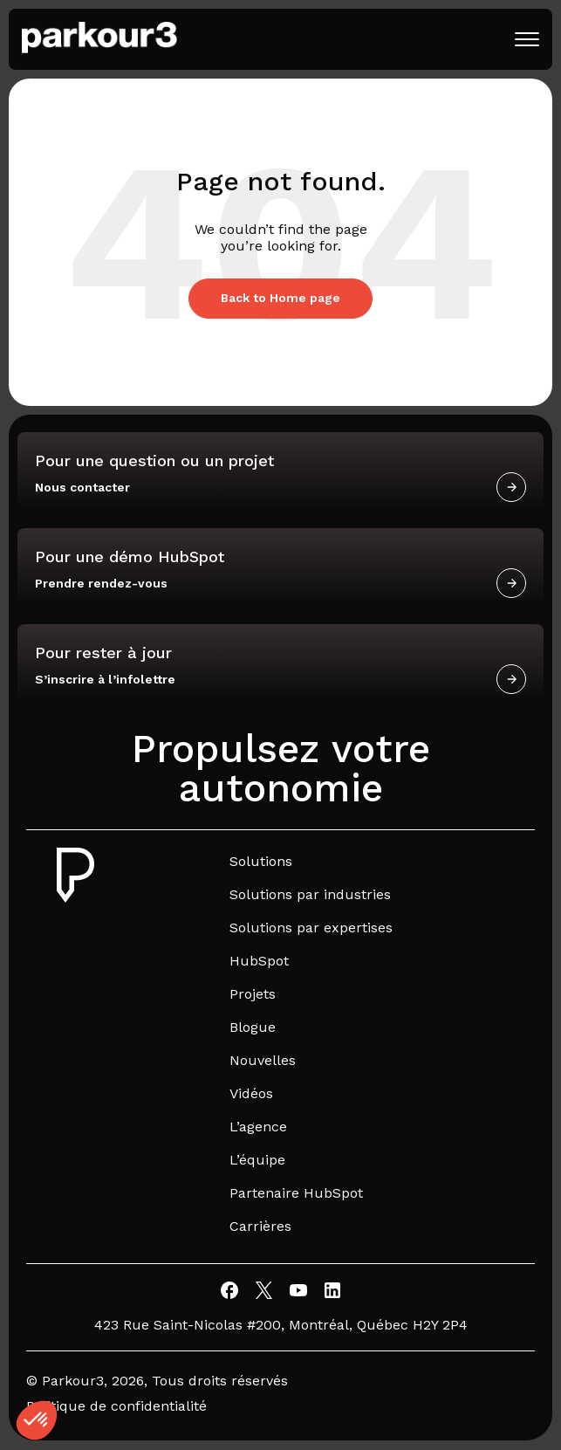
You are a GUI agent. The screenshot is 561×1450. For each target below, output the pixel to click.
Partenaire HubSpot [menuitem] (296, 1193)
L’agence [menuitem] (258, 1126)
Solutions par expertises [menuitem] (311, 927)
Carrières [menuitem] (260, 1226)
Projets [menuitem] (252, 994)
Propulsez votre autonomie (281, 768)
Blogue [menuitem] (252, 1027)
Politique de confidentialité (116, 1406)
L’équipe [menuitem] (257, 1159)
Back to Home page (280, 298)
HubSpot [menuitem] (259, 960)
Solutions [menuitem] (260, 861)
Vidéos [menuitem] (251, 1093)
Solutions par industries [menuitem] (310, 894)
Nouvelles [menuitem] (262, 1060)
